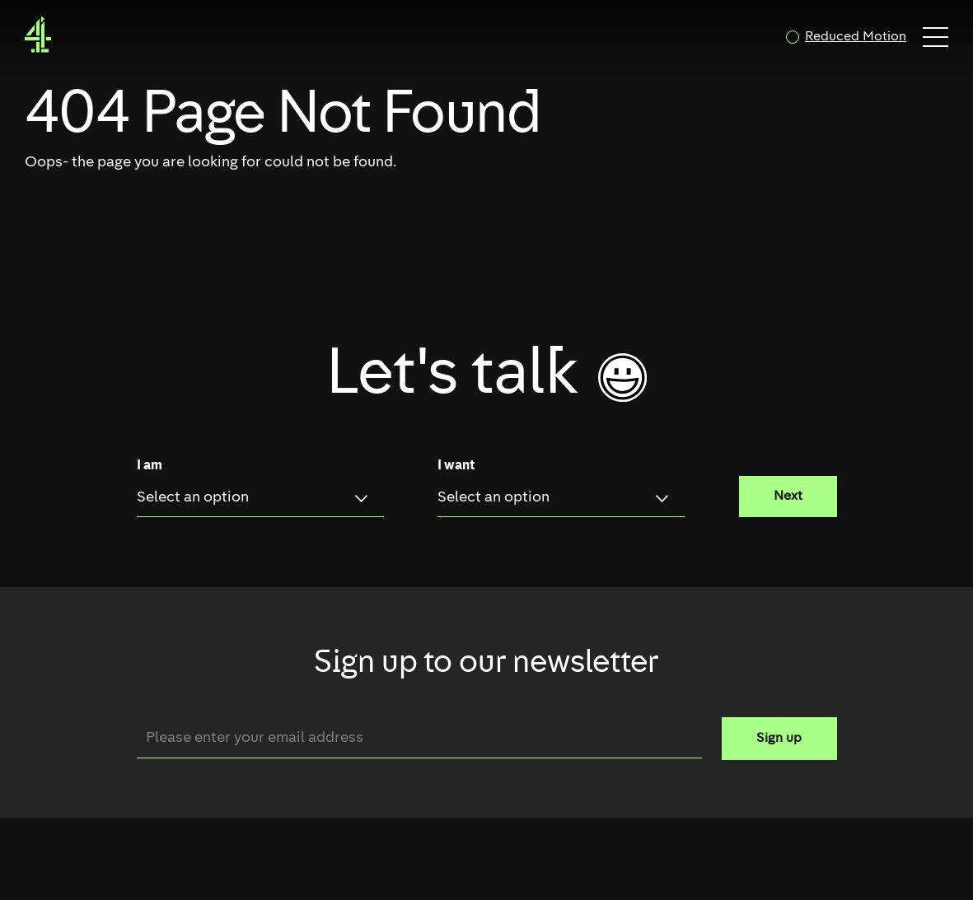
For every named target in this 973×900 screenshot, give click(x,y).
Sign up (779, 738)
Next (788, 496)
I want (456, 466)
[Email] (419, 738)
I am (149, 466)
